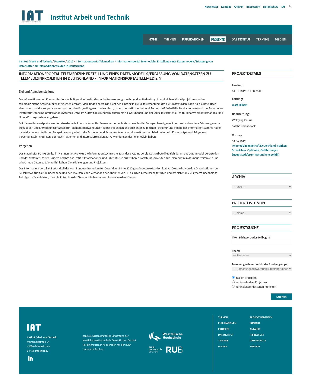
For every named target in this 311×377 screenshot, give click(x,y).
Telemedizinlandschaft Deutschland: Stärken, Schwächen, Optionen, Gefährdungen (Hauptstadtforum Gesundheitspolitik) (260, 150)
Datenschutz (271, 7)
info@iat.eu (41, 350)
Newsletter (211, 7)
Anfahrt (238, 7)
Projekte (218, 39)
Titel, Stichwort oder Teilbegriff (251, 237)
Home (153, 39)
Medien (280, 39)
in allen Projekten (246, 278)
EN (283, 7)
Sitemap (255, 346)
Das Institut (241, 39)
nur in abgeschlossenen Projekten (255, 287)
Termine (262, 39)
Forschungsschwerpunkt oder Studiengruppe (259, 264)
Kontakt (226, 7)
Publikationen (193, 39)
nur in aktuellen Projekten (251, 282)
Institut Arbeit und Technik (35, 61)
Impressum (253, 7)
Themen (170, 39)
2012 (70, 61)
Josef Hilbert (239, 105)
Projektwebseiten (261, 317)
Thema (236, 251)
